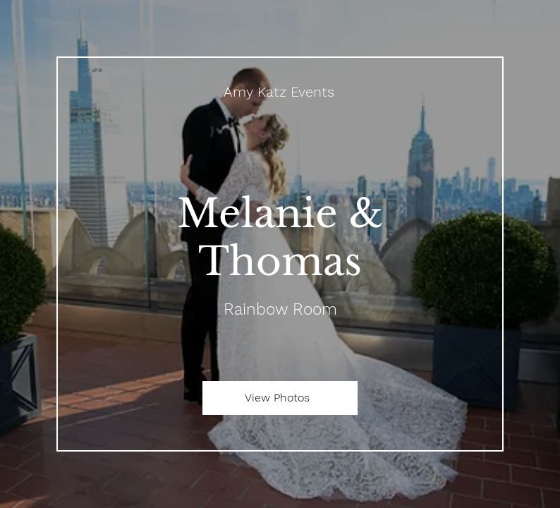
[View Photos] (280, 398)
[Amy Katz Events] (280, 91)
